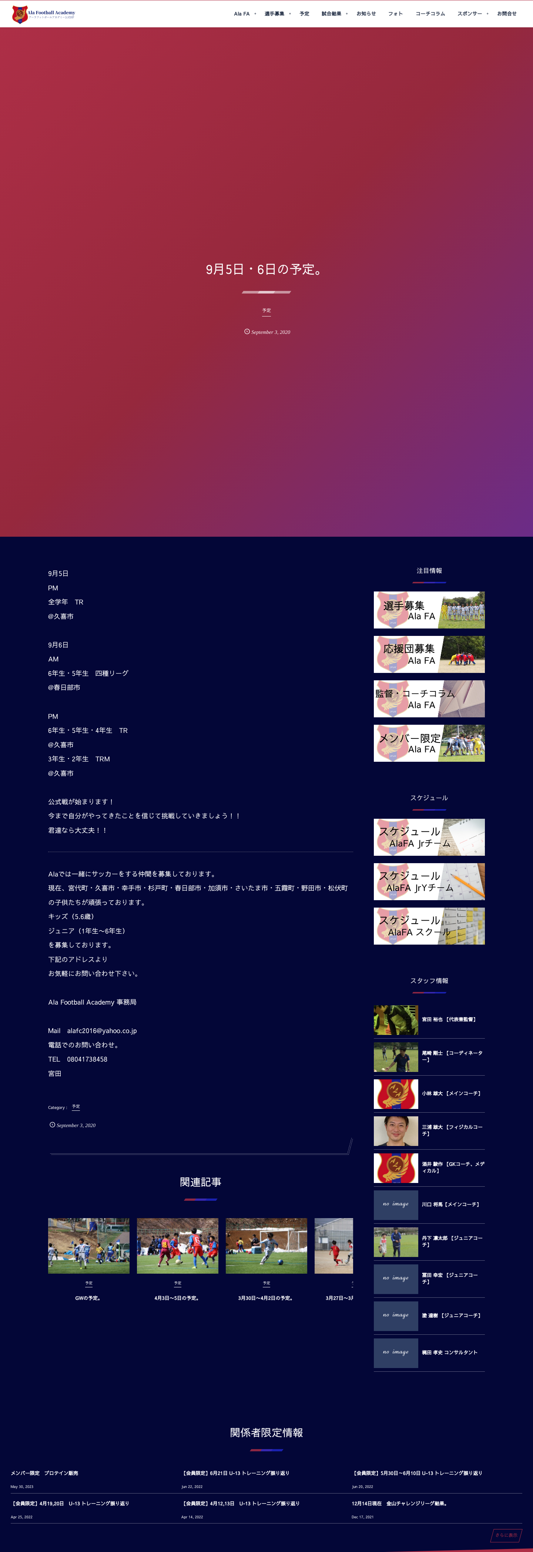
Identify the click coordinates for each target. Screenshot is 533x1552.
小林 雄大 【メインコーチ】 (452, 1093)
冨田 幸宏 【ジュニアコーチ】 (450, 1278)
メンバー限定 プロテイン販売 (44, 1473)
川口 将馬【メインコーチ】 (451, 1204)
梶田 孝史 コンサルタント (450, 1352)
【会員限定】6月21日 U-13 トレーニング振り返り (235, 1473)
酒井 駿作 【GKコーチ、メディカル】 (453, 1167)
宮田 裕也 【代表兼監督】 (450, 1019)
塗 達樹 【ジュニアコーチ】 (452, 1315)
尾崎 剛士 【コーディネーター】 (452, 1056)
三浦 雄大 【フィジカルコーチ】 (452, 1130)
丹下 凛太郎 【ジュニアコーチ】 (452, 1241)
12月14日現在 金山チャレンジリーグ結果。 (400, 1503)
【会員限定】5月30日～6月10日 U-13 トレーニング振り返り (417, 1473)
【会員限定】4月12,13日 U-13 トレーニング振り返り (240, 1503)
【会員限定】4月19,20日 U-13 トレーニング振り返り (70, 1503)
